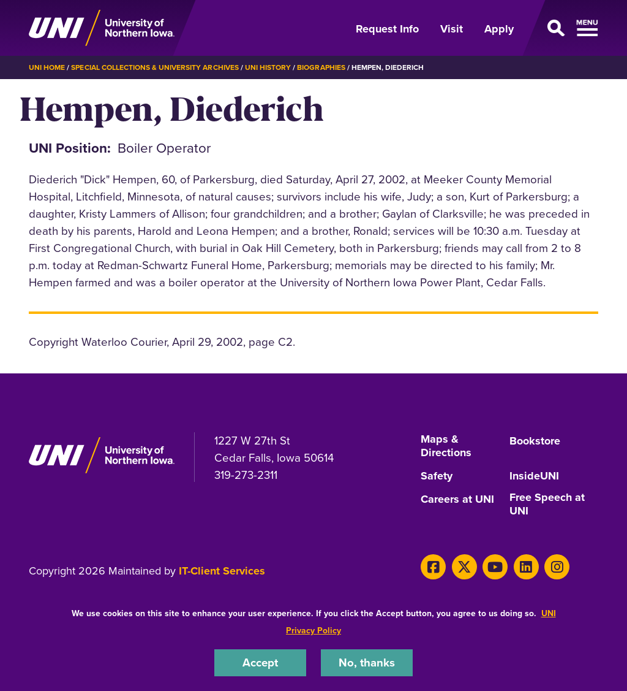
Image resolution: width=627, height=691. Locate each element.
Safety (436, 476)
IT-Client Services (222, 571)
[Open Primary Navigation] (563, 28)
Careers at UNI (457, 499)
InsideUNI (534, 476)
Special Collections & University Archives (154, 67)
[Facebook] (433, 566)
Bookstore (534, 441)
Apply (499, 29)
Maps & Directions (446, 446)
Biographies (321, 67)
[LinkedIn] (526, 566)
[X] (464, 566)
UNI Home (47, 67)
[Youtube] (495, 566)
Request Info (387, 29)
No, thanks (367, 662)
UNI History (268, 67)
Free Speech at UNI (547, 505)
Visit (451, 29)
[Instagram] (556, 566)
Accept (260, 662)
